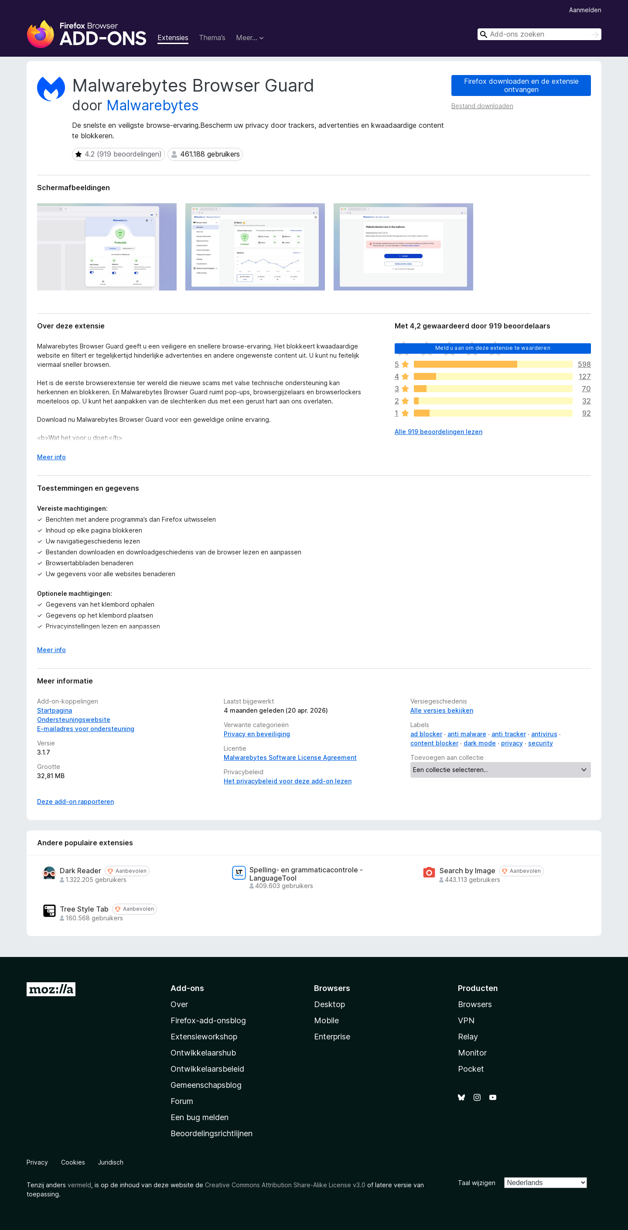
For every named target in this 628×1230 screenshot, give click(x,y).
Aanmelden (585, 10)
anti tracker (508, 734)
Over (179, 1004)
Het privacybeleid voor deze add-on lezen (288, 781)
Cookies (73, 1162)
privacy (512, 743)
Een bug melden (200, 1117)
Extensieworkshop (204, 1036)
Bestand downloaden (482, 105)
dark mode (480, 743)
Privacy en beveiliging (257, 734)
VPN (466, 1020)
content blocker (434, 743)
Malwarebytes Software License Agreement (290, 757)
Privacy (37, 1162)
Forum (182, 1101)
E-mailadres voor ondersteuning (85, 728)
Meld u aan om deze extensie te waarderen (492, 348)
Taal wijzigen (476, 1182)
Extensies (172, 37)
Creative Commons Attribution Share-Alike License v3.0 (285, 1185)
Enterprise (332, 1036)
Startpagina (54, 710)
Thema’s (212, 37)
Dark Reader (80, 871)
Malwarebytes (152, 105)
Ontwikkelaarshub (203, 1052)
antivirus (544, 734)
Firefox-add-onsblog (208, 1020)
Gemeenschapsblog (206, 1085)
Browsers (475, 1004)
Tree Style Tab (84, 909)
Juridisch (110, 1162)
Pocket (471, 1068)
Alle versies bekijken (441, 710)
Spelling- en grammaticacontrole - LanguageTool (306, 874)
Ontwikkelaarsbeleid (207, 1068)
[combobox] (539, 34)
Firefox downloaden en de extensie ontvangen (521, 85)
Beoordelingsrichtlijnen (212, 1133)
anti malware (466, 734)
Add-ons (187, 988)
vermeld (79, 1185)
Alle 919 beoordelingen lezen (438, 431)
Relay (468, 1036)
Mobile (326, 1020)
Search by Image (467, 871)
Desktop (329, 1004)
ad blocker (426, 734)
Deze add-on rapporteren (75, 801)
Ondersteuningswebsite (73, 719)
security (540, 743)
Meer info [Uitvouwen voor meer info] (51, 457)
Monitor (472, 1052)
